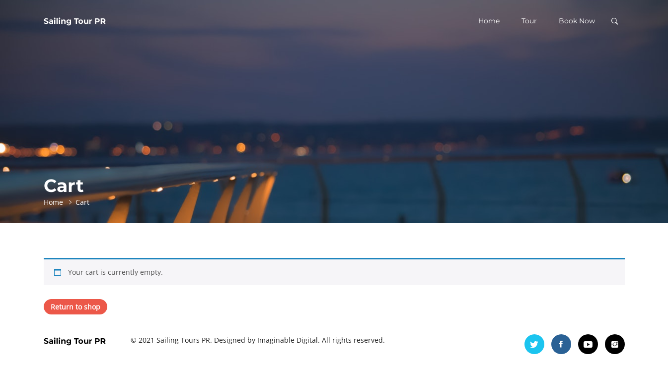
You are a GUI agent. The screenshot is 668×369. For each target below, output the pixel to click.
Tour (529, 20)
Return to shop (75, 306)
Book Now (577, 20)
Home (489, 20)
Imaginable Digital (287, 340)
